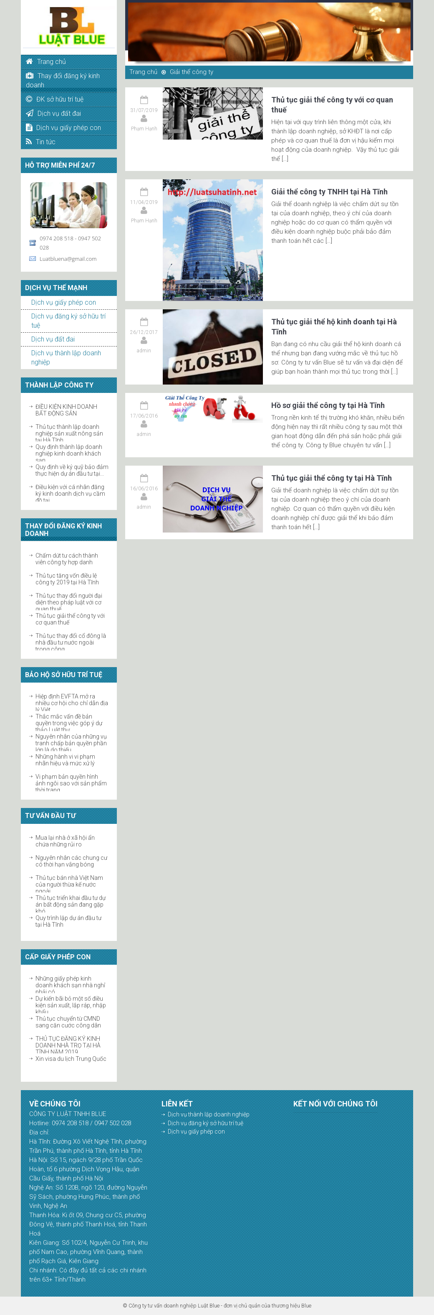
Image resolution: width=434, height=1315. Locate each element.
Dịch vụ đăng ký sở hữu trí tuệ (205, 1123)
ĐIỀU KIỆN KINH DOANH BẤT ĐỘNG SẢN (66, 410)
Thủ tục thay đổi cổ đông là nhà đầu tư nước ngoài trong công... (70, 642)
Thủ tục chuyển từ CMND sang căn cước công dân (68, 1022)
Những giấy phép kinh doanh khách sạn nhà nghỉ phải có (70, 985)
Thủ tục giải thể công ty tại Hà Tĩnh (331, 478)
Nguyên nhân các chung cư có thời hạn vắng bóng (71, 861)
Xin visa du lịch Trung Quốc (70, 1058)
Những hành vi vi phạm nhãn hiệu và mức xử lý (65, 760)
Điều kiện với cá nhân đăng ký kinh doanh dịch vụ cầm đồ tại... (70, 494)
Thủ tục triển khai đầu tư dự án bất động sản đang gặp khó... (70, 905)
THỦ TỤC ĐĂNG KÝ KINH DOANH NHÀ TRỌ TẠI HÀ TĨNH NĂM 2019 (68, 1045)
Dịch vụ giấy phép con (63, 302)
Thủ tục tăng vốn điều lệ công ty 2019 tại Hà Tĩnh (67, 579)
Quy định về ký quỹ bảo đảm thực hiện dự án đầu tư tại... (71, 470)
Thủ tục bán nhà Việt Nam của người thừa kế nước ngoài (69, 884)
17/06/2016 (144, 416)
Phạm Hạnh (144, 129)
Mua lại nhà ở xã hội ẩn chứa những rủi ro (65, 841)
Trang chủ (143, 72)
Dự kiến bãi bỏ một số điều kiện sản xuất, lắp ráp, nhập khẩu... (70, 1005)
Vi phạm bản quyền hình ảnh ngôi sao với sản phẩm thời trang (71, 783)
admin (144, 351)
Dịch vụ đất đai (53, 339)
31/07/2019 (144, 110)
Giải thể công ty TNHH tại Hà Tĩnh (329, 191)
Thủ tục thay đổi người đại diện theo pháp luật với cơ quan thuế (68, 602)
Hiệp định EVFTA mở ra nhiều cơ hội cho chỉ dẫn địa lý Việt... (71, 703)
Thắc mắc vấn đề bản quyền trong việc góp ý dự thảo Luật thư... (68, 723)
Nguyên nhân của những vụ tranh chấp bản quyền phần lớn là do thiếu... (71, 743)
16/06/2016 (144, 489)
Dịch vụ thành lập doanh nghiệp (209, 1114)
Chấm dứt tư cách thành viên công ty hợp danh (66, 559)
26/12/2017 (144, 332)
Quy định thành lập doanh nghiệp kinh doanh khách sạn (68, 453)
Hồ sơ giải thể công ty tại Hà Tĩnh (328, 405)
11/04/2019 (144, 202)
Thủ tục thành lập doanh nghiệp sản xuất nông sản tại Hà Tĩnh (69, 433)
